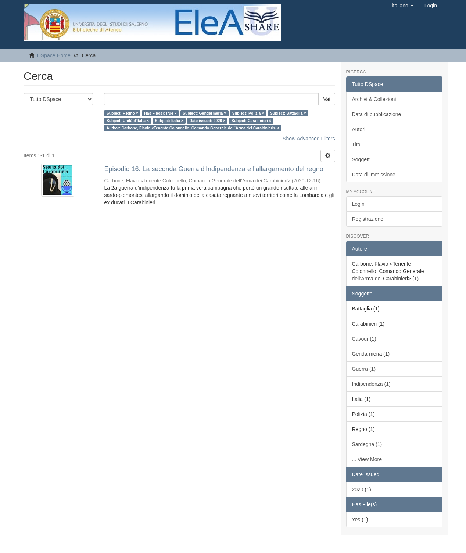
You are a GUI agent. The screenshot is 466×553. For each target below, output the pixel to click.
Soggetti (361, 159)
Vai (326, 99)
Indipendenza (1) (371, 384)
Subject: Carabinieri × (251, 120)
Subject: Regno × (122, 113)
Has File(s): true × (160, 113)
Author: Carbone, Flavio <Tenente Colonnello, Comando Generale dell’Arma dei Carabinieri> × (193, 128)
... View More (367, 459)
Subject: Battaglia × (288, 113)
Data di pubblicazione (376, 114)
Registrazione (368, 219)
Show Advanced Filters (309, 138)
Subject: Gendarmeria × (204, 113)
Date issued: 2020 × (207, 120)
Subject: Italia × (169, 120)
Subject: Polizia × (248, 113)
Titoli (357, 144)
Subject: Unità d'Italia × (128, 120)
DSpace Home (54, 55)
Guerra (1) (364, 369)
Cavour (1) (364, 339)
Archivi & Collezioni (374, 99)
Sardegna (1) (367, 444)
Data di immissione (373, 174)
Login (358, 204)
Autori (359, 129)
